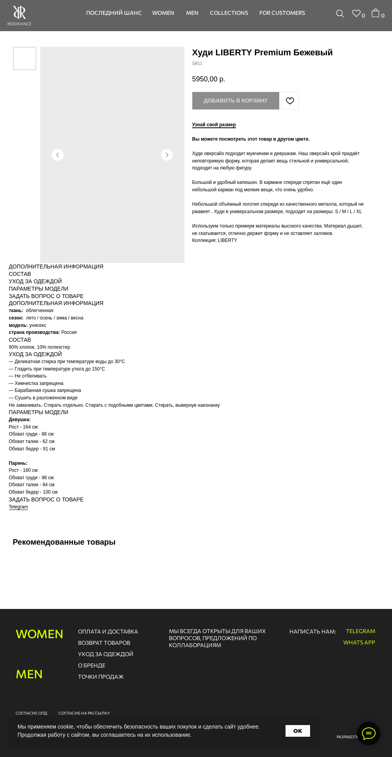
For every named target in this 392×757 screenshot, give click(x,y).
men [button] (192, 12)
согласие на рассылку (84, 713)
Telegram (18, 507)
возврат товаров (104, 642)
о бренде (91, 665)
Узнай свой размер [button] (214, 124)
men (29, 673)
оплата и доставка (108, 631)
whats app (359, 642)
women (40, 633)
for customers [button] (282, 12)
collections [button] (229, 12)
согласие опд (31, 713)
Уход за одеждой (105, 654)
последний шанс (114, 12)
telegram (360, 631)
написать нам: (312, 631)
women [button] (163, 12)
